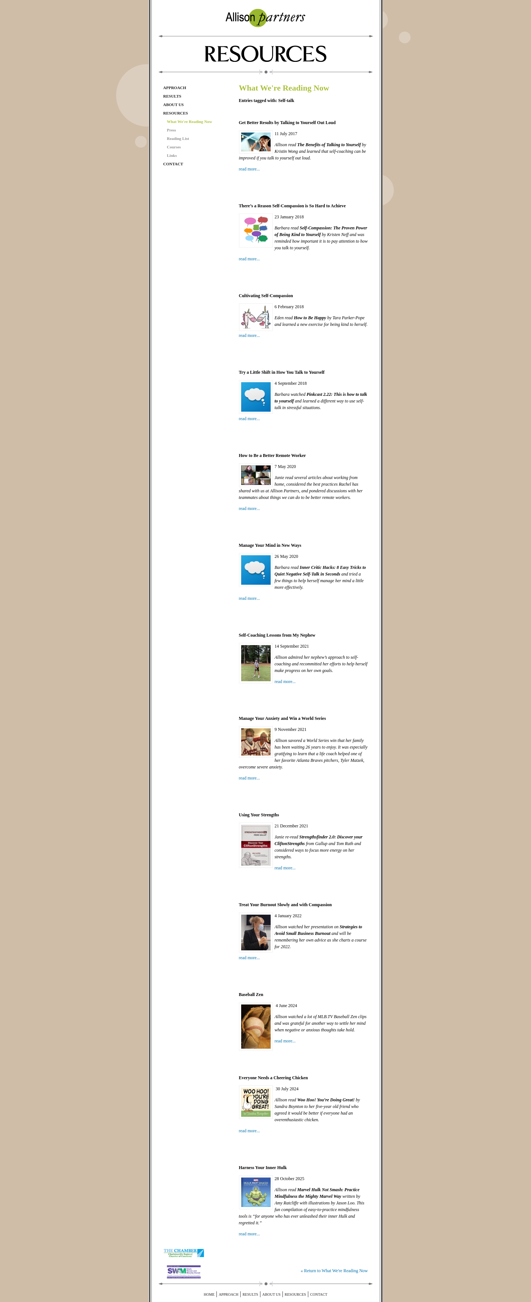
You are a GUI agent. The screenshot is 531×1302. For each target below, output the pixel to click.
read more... (249, 169)
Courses (174, 147)
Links (172, 155)
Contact (173, 164)
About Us (173, 104)
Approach (174, 87)
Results (172, 96)
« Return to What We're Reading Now (334, 1270)
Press (171, 130)
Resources (175, 113)
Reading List (178, 138)
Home (209, 1294)
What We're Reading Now (189, 121)
